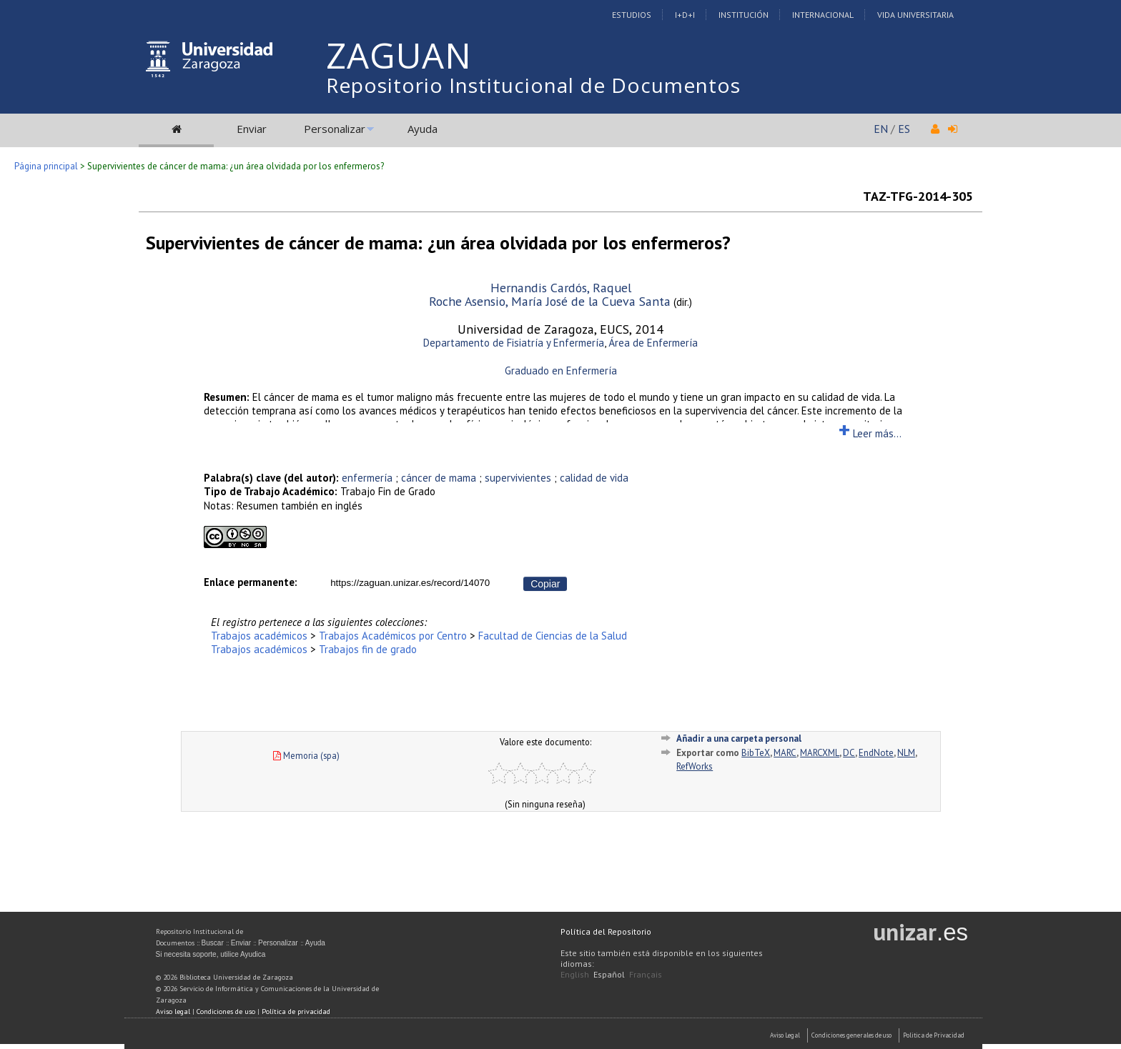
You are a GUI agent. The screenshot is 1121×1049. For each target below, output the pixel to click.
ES (904, 128)
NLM (906, 753)
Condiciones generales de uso (851, 1035)
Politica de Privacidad (933, 1035)
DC (849, 753)
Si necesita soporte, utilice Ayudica (211, 954)
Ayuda (423, 128)
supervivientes (518, 477)
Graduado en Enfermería (561, 370)
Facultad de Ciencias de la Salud (552, 635)
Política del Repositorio (605, 931)
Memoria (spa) (306, 755)
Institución (743, 14)
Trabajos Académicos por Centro (393, 635)
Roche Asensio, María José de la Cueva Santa (550, 301)
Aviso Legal (785, 1035)
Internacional (823, 14)
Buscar (213, 943)
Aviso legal (173, 1011)
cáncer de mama (438, 477)
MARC (785, 753)
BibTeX (755, 753)
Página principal (46, 166)
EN (881, 128)
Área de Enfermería (653, 342)
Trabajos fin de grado (368, 649)
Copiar (545, 584)
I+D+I (685, 14)
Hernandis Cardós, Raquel (560, 287)
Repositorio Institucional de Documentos (533, 85)
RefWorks (694, 766)
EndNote (876, 753)
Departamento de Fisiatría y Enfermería (513, 342)
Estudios (631, 14)
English (574, 974)
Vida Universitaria (915, 14)
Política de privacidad (296, 1011)
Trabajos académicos (259, 635)
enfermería (367, 477)
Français (645, 974)
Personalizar (334, 128)
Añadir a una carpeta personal (738, 738)
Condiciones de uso (226, 1011)
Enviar (252, 128)
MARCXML (819, 753)
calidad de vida (594, 477)
